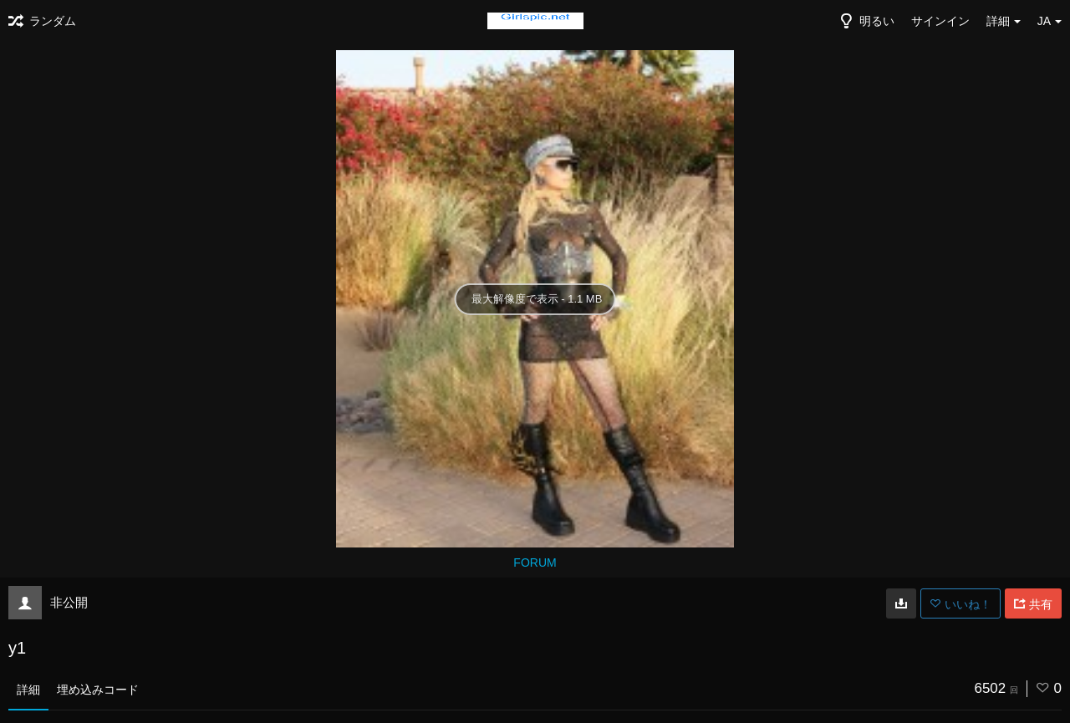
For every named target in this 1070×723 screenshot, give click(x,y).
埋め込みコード (98, 689)
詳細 (28, 689)
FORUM (534, 562)
